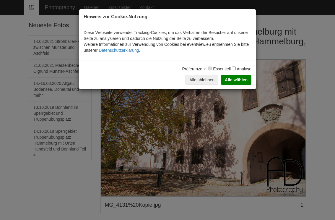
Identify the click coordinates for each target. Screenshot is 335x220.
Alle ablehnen (201, 79)
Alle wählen (236, 79)
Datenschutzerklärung (119, 50)
